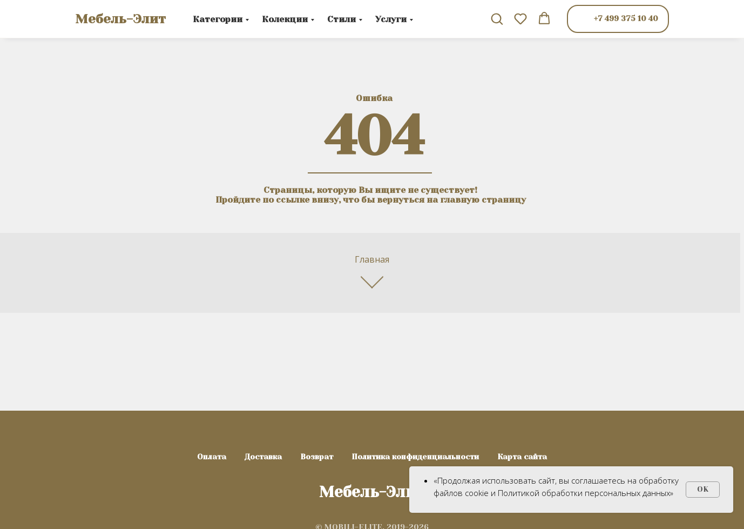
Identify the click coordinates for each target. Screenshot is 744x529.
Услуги (391, 19)
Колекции (285, 19)
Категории (217, 19)
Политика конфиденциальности (415, 456)
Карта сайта (522, 456)
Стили (341, 19)
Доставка (263, 456)
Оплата (211, 456)
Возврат (316, 456)
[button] (496, 18)
